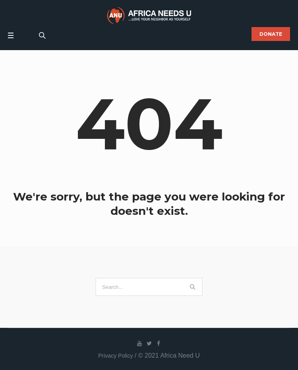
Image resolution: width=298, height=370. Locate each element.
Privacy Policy (115, 355)
